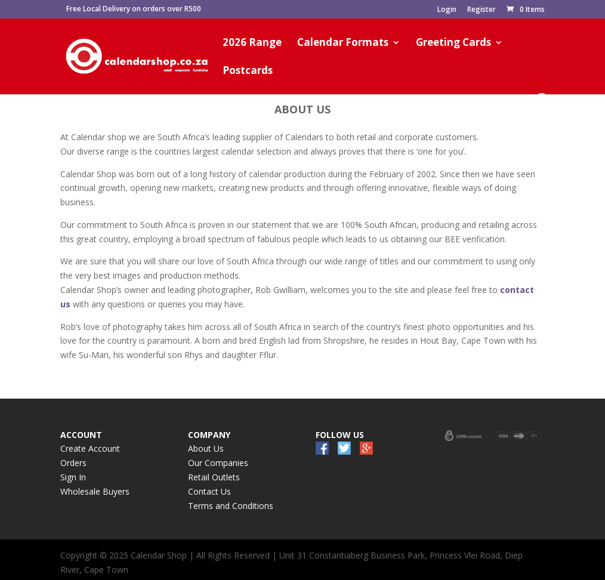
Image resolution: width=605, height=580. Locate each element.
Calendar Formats (342, 43)
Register (481, 10)
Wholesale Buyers (94, 491)
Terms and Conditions (230, 505)
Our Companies (218, 462)
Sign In (73, 477)
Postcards (248, 71)
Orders (73, 462)
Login (446, 10)
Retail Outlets (214, 477)
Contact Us (209, 491)
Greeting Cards (453, 43)
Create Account (90, 448)
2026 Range (252, 43)
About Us (206, 448)
